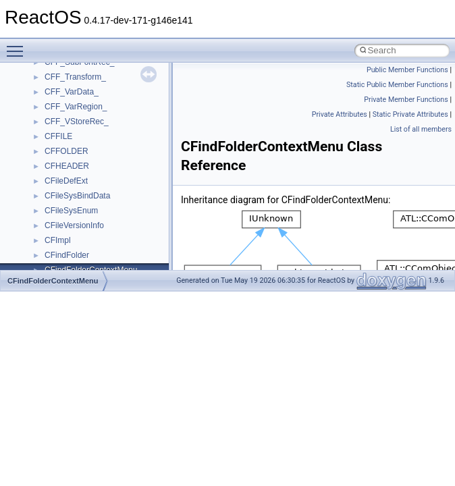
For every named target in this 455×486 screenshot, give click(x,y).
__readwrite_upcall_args (89, 67)
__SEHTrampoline (78, 260)
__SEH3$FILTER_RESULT (93, 171)
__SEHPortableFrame (84, 216)
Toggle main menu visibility (18, 45)
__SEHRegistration (79, 245)
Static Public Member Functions (397, 84)
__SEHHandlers (74, 201)
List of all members (421, 129)
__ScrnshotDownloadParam (95, 141)
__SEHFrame (69, 186)
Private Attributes (339, 114)
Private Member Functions (406, 99)
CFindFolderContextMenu (52, 281)
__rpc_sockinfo (72, 97)
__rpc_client (66, 82)
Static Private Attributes (410, 114)
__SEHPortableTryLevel (88, 231)
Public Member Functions (407, 69)
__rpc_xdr (62, 127)
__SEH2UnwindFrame (85, 156)
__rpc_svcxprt (70, 112)
